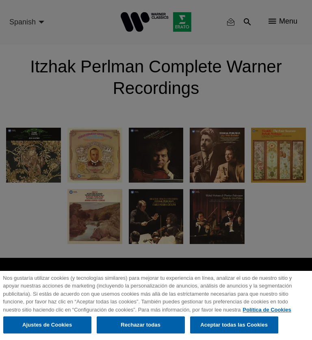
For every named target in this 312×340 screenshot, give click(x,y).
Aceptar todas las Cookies (234, 325)
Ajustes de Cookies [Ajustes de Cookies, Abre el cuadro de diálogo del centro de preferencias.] (47, 325)
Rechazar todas (140, 325)
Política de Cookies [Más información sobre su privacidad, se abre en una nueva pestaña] (267, 310)
